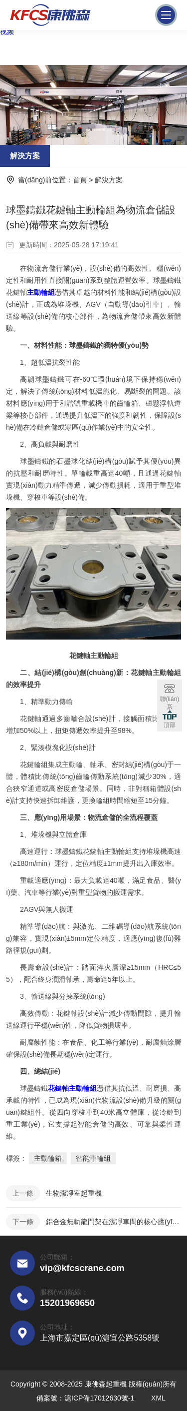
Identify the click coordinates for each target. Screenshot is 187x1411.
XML (158, 1398)
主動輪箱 (48, 1158)
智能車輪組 (93, 1158)
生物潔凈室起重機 (74, 1193)
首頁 (80, 180)
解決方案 (25, 155)
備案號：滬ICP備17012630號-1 (85, 1398)
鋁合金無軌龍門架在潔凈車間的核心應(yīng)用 (113, 1222)
